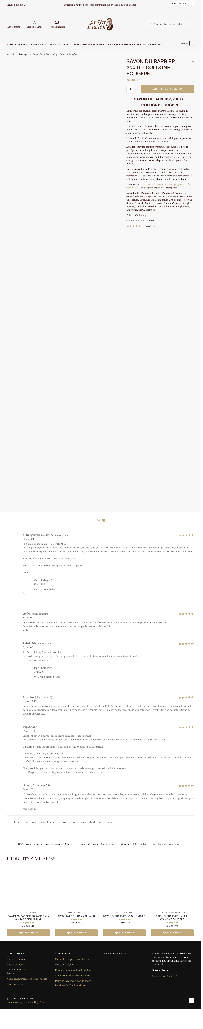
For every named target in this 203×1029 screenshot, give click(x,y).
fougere (162, 842)
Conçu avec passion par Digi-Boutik (27, 1000)
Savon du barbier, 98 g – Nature (124, 914)
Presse (10, 971)
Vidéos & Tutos (34, 26)
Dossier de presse (17, 967)
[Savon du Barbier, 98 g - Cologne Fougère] (189, 60)
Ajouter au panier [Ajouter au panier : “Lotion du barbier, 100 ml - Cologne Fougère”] (172, 930)
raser (170, 842)
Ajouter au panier (167, 87)
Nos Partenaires (16, 957)
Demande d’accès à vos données (73, 979)
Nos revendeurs (16, 982)
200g (136, 842)
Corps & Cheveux (76, 911)
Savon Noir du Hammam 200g (76, 914)
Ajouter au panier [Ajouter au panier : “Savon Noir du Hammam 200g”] (76, 930)
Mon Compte (13, 26)
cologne (153, 842)
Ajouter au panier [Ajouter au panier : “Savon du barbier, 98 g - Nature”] (124, 930)
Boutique (23, 52)
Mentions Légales (65, 962)
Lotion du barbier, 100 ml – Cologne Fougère (172, 916)
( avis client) (149, 224)
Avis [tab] (100, 518)
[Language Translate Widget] (182, 3)
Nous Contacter (57, 26)
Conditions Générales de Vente (72, 973)
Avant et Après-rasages (172, 911)
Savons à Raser (109, 842)
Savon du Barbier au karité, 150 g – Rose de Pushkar (28, 916)
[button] (187, 43)
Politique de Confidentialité (70, 983)
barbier (143, 842)
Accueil (10, 52)
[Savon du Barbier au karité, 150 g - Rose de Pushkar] (192, 60)
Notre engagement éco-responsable (27, 977)
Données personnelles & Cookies (73, 968)
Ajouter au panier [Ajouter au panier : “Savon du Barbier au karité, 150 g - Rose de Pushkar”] (28, 930)
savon (177, 842)
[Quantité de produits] (130, 87)
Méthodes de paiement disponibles (74, 957)
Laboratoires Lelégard (164, 974)
